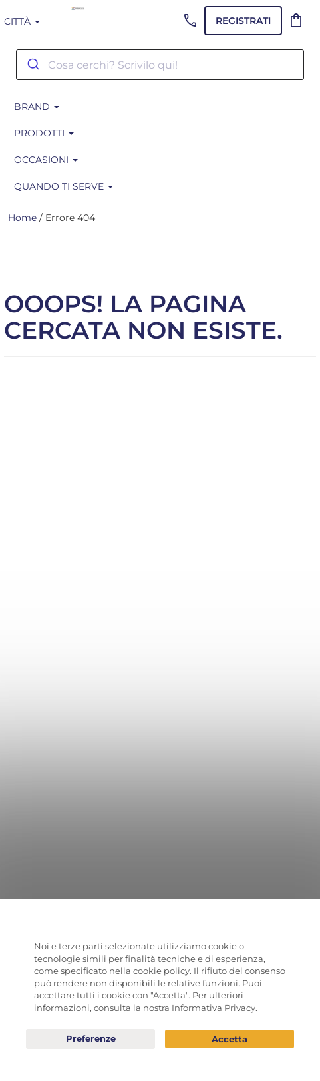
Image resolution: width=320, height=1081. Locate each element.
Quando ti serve (63, 186)
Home (22, 218)
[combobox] (160, 64)
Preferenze (90, 1039)
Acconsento (229, 1039)
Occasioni (46, 160)
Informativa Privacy (213, 1007)
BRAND (36, 106)
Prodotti (44, 133)
